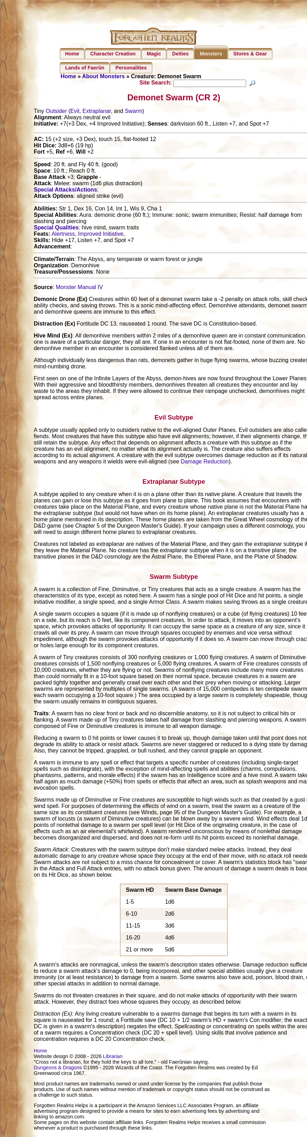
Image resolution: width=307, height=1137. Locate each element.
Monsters (211, 53)
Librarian (113, 1057)
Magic (154, 53)
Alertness (63, 235)
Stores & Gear (250, 53)
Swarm (133, 112)
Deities (180, 53)
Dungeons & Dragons (58, 1068)
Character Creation (113, 53)
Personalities (131, 68)
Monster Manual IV (79, 288)
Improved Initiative (101, 235)
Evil (74, 112)
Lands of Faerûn (84, 68)
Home (72, 53)
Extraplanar (96, 112)
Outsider (56, 112)
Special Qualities (56, 229)
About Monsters (103, 76)
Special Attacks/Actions (65, 191)
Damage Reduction (205, 463)
